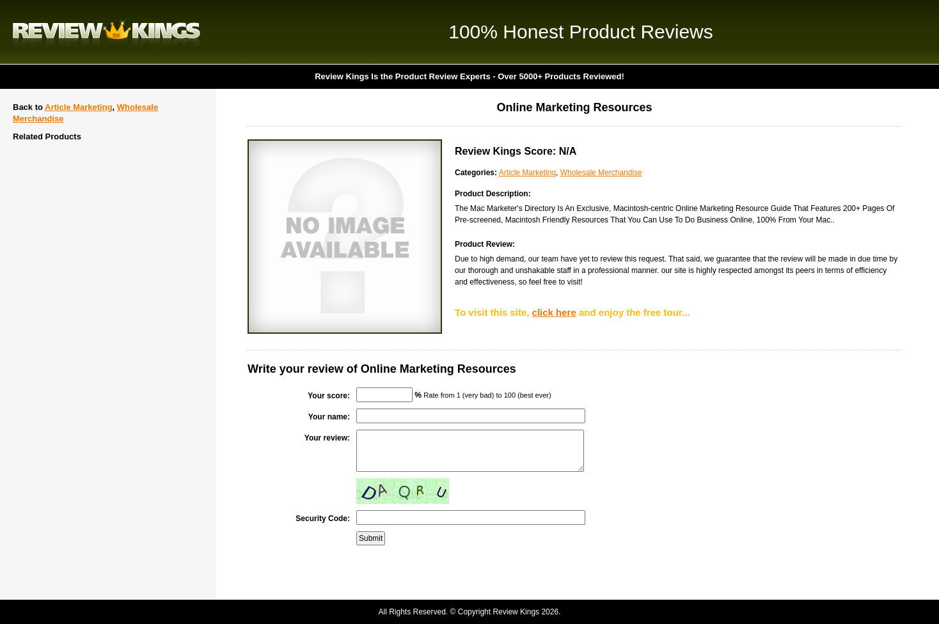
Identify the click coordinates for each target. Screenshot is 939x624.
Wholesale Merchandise (601, 172)
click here (554, 312)
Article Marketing (78, 107)
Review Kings (106, 32)
